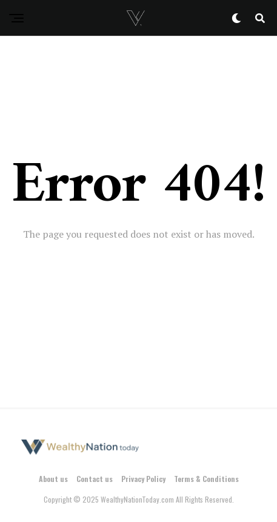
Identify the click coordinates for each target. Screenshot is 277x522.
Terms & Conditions (206, 478)
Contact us (94, 478)
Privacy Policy (143, 478)
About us (53, 478)
